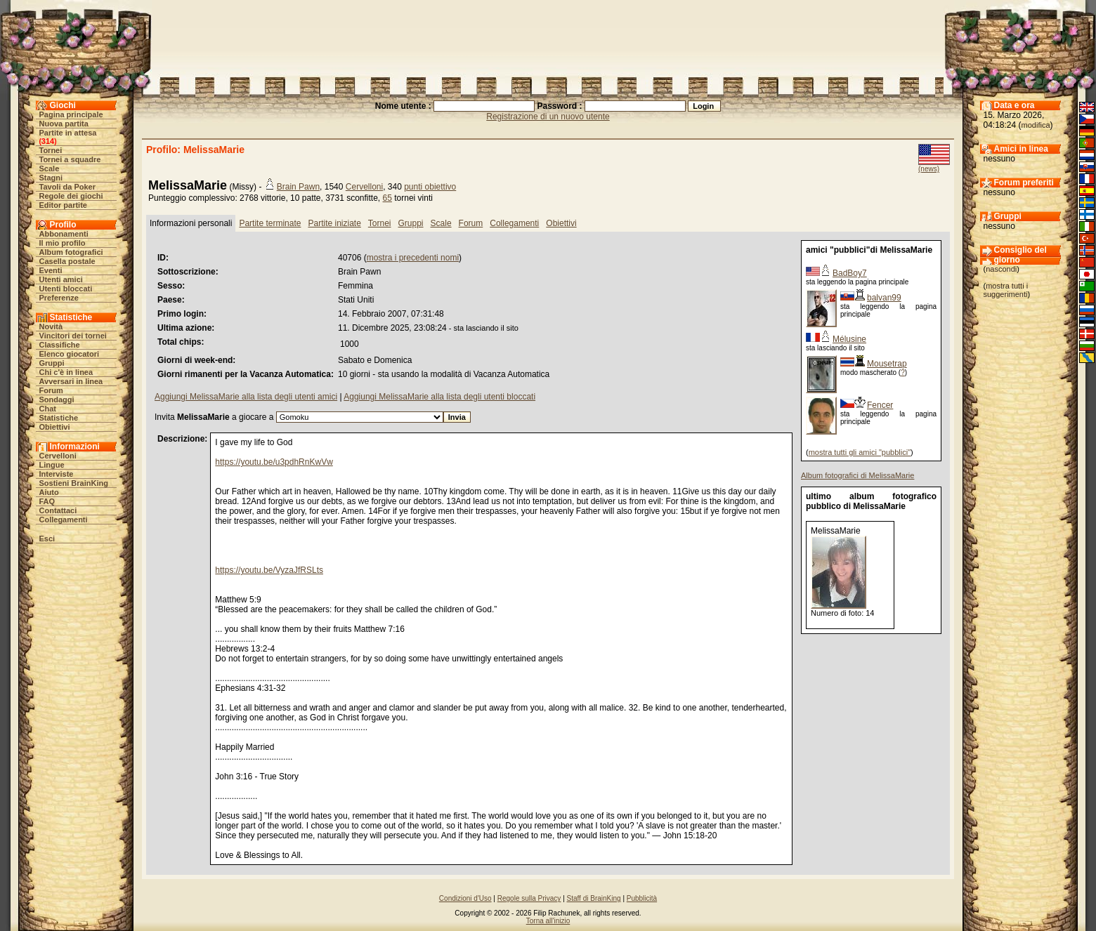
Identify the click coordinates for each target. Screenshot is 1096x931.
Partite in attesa (68, 132)
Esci (47, 538)
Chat (47, 408)
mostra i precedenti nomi (413, 258)
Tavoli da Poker (67, 187)
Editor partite (63, 205)
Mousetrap (887, 364)
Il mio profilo (62, 243)
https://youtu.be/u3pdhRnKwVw (273, 462)
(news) (928, 169)
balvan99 (884, 298)
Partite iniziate (334, 223)
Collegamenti (63, 519)
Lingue (52, 465)
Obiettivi (54, 427)
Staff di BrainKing (594, 898)
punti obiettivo (430, 187)
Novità (51, 326)
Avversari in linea (71, 381)
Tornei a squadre (70, 159)
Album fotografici (71, 252)
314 (47, 141)
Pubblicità (642, 898)
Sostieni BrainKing (73, 483)
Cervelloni (58, 455)
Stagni (51, 177)
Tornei (51, 150)
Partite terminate (270, 223)
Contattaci (58, 510)
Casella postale (67, 261)
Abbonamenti (64, 234)
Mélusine (849, 339)
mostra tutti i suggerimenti (1006, 290)
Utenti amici (61, 279)
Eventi (51, 270)
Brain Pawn (298, 187)
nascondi (1001, 269)
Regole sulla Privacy (529, 898)
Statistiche (59, 418)
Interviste (56, 474)
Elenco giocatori (69, 354)
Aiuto (49, 492)
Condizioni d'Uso (465, 898)
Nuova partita (64, 123)
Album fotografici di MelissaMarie (857, 475)
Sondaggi (56, 399)
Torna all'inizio (548, 921)
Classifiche (59, 345)
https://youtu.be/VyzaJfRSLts (269, 570)
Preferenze (59, 297)
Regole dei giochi (71, 196)
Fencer (880, 405)
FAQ (47, 501)
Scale (49, 168)
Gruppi (52, 363)
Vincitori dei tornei (73, 335)
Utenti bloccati (66, 288)
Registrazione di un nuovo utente (547, 116)
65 (387, 198)
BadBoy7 (850, 273)
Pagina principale (71, 114)
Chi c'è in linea (66, 372)
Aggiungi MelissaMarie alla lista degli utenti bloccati (439, 397)
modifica (1036, 125)
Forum (51, 390)
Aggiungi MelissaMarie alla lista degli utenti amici (246, 397)
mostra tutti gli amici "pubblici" (860, 452)
